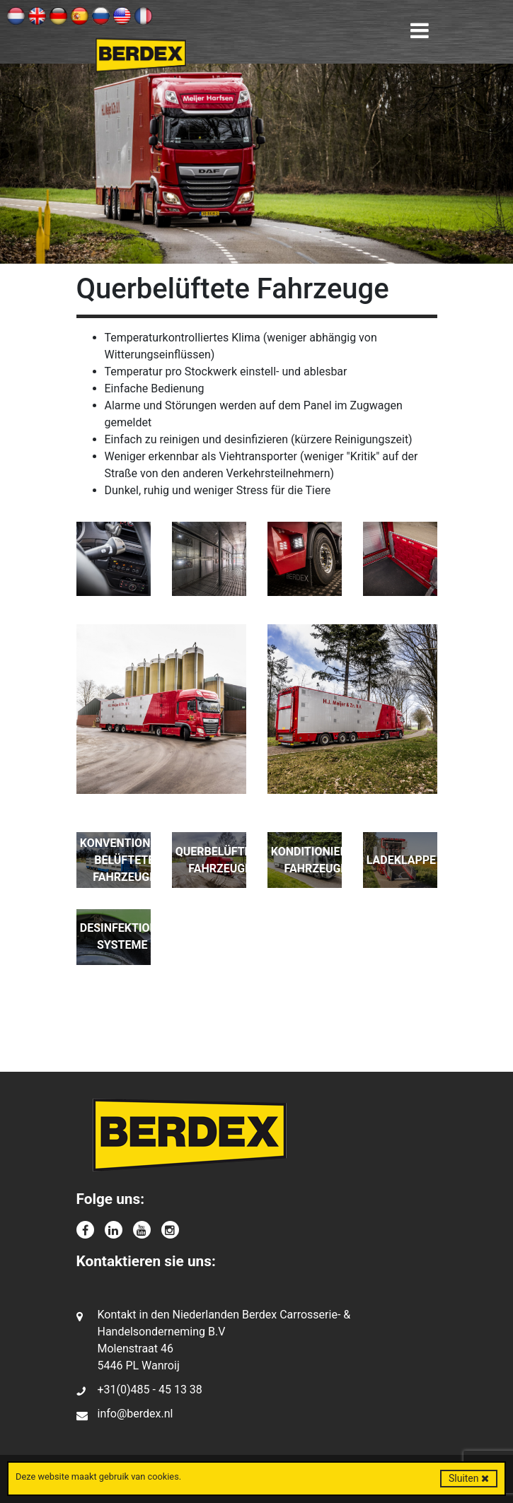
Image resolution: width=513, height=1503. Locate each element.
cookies (162, 1476)
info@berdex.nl (135, 1413)
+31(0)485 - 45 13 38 (150, 1389)
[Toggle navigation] (419, 31)
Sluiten (469, 1478)
